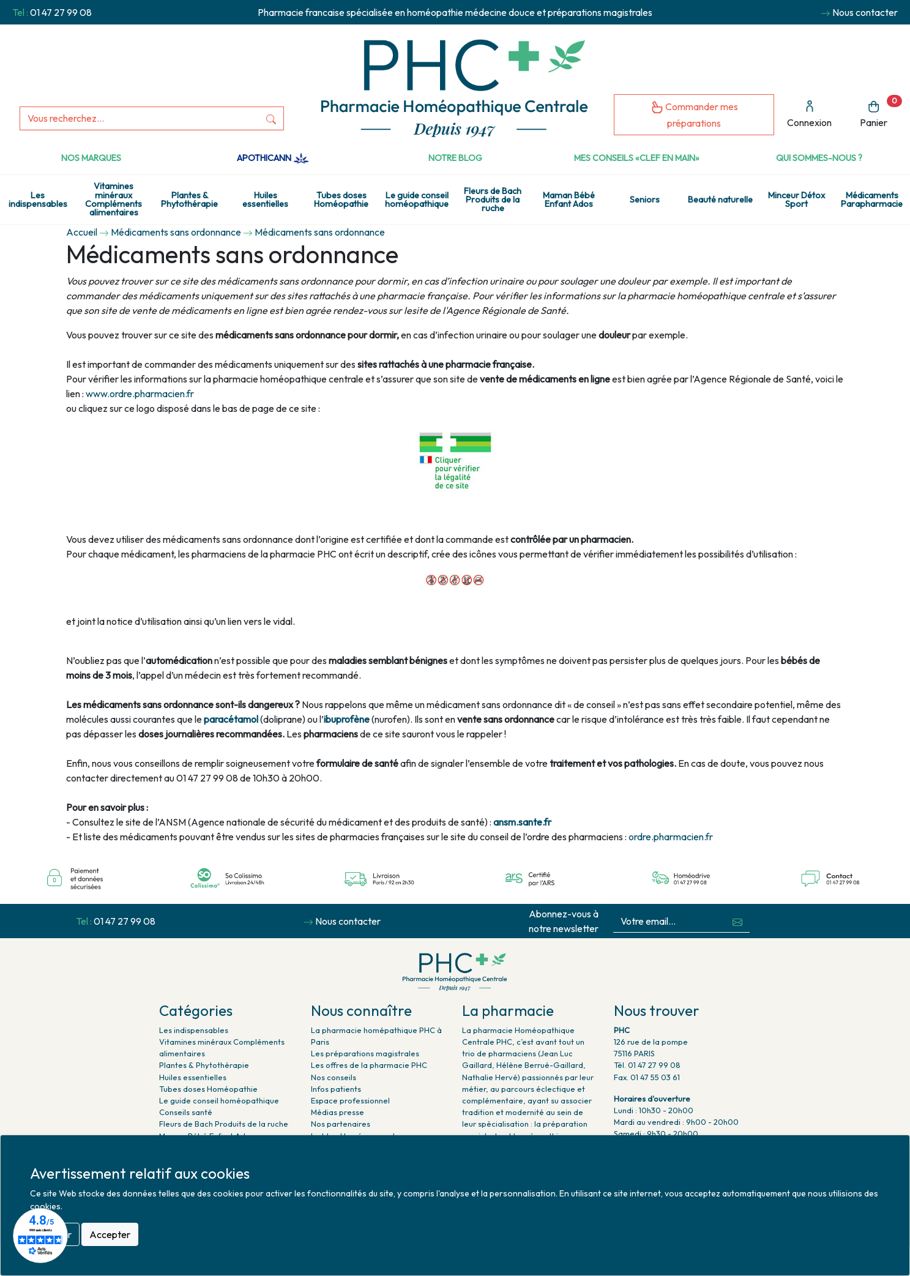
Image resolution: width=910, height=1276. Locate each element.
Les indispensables (38, 199)
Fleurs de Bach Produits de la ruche (492, 199)
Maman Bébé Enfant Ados (569, 199)
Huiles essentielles (265, 199)
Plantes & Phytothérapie (189, 199)
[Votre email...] (669, 921)
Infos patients (336, 1089)
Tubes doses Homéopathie (341, 199)
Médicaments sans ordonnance (176, 232)
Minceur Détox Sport (796, 199)
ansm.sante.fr (522, 822)
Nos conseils (333, 1077)
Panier (881, 112)
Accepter (109, 1234)
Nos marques (91, 157)
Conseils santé (185, 1112)
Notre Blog (455, 157)
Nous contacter (865, 12)
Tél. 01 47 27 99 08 (647, 1065)
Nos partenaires (340, 1124)
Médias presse (337, 1112)
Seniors (645, 199)
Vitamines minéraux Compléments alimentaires (113, 199)
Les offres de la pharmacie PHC (369, 1065)
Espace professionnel (350, 1100)
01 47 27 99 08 (61, 12)
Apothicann (272, 157)
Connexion (809, 114)
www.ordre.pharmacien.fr (140, 393)
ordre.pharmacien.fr (670, 836)
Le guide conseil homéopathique (417, 199)
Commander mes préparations (694, 114)
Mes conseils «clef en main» (636, 157)
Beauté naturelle (720, 199)
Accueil (81, 232)
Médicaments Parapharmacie (872, 199)
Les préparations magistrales (365, 1053)
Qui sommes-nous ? (819, 157)
